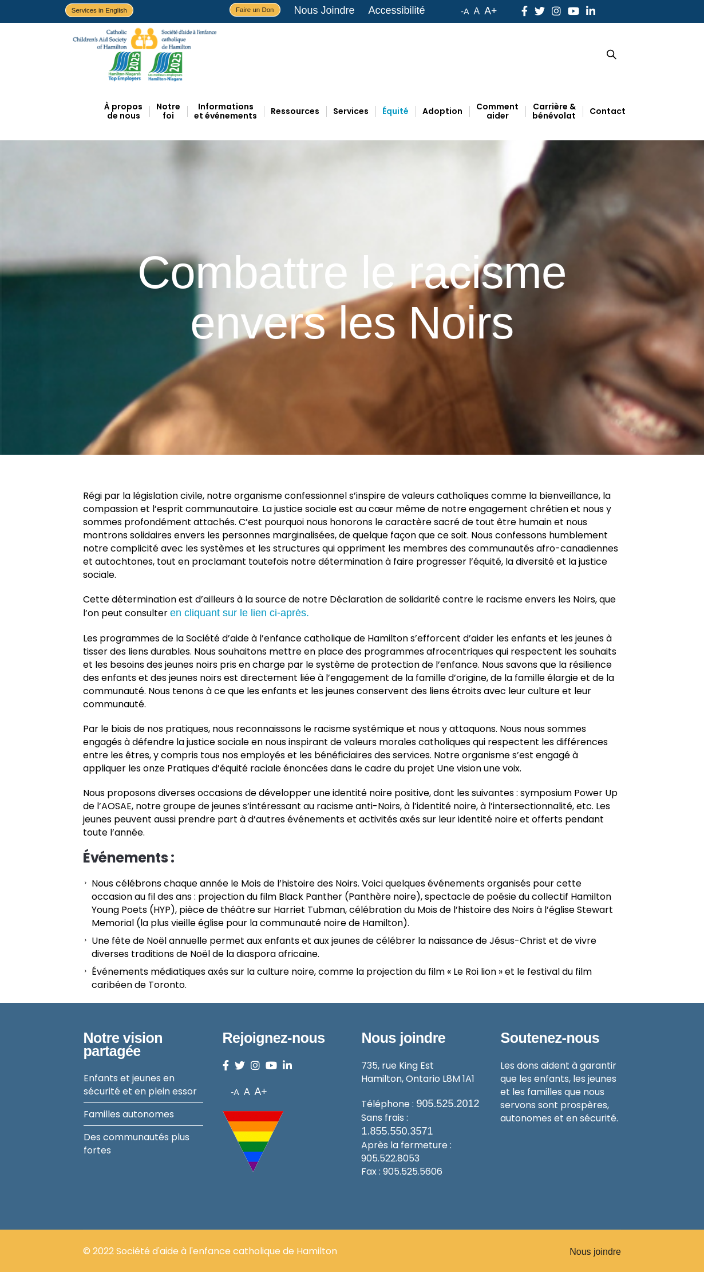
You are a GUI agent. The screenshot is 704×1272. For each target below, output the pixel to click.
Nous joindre (595, 1252)
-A (465, 11)
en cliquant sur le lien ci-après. (239, 613)
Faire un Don (255, 9)
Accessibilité (397, 10)
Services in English (99, 10)
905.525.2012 (447, 1103)
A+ (490, 11)
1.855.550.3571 (397, 1131)
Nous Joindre (324, 10)
